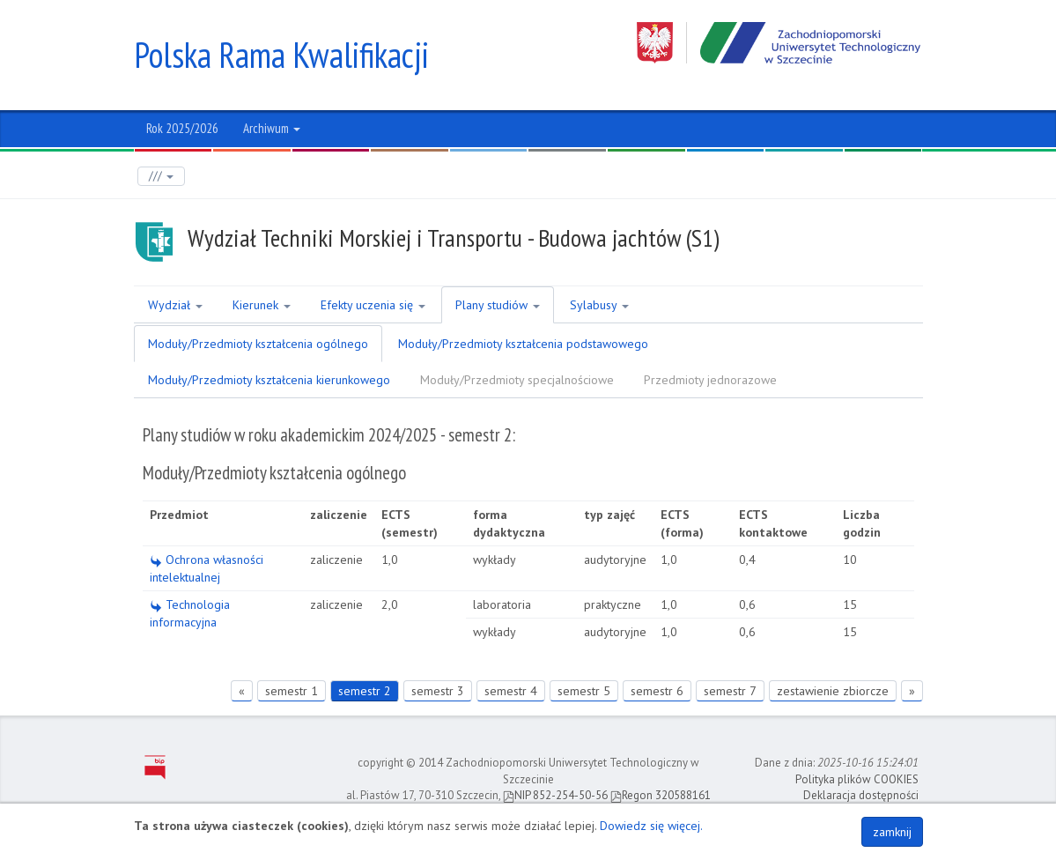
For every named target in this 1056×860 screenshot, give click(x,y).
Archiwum (271, 128)
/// (161, 175)
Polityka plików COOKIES (857, 779)
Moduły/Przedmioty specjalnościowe (517, 380)
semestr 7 (730, 691)
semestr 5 (584, 691)
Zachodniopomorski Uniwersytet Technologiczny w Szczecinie (780, 42)
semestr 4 (510, 691)
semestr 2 (364, 691)
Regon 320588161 (660, 795)
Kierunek (262, 305)
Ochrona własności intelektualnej (206, 568)
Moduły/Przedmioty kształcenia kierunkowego (269, 380)
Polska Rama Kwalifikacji (281, 55)
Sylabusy (599, 305)
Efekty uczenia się (373, 305)
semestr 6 (657, 691)
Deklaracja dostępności (861, 795)
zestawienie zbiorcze (833, 691)
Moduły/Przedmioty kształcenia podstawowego (523, 344)
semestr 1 (291, 691)
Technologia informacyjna (190, 613)
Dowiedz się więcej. (651, 826)
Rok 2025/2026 (182, 128)
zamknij (892, 832)
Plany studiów (497, 305)
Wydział (175, 305)
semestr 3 (437, 691)
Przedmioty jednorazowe (710, 380)
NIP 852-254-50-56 (555, 795)
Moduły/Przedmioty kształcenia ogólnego (258, 344)
